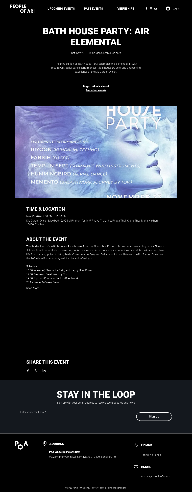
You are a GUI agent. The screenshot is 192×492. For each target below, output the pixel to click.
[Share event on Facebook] (27, 370)
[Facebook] (146, 8)
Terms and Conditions (116, 488)
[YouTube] (155, 8)
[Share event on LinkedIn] (44, 370)
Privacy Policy (98, 488)
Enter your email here (32, 412)
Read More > (33, 288)
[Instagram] (151, 8)
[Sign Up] (154, 416)
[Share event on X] (36, 370)
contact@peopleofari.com (156, 476)
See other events (96, 90)
